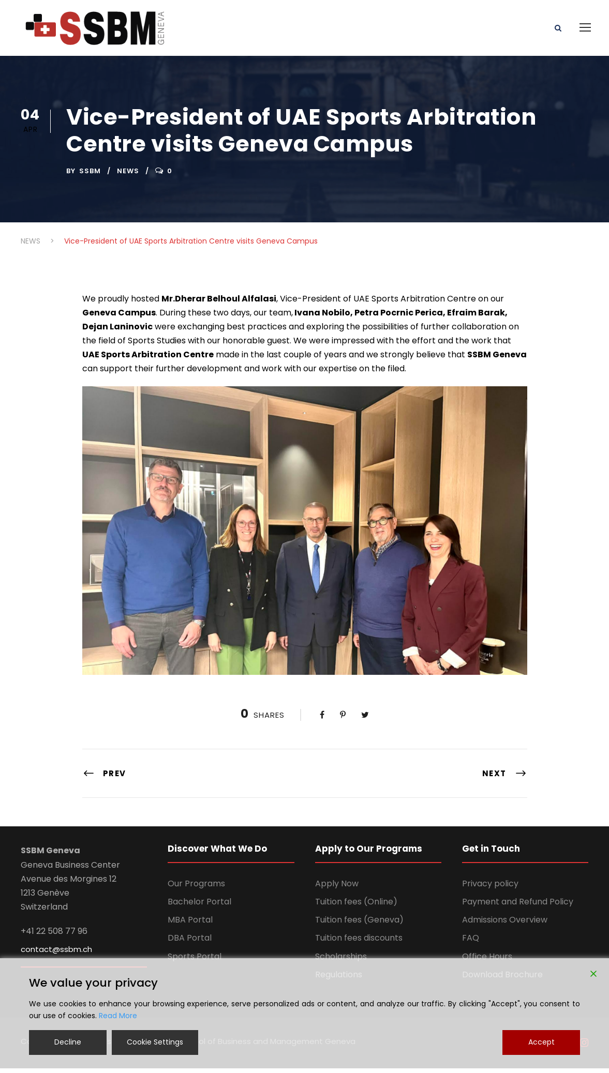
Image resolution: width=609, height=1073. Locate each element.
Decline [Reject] (67, 1042)
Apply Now (337, 888)
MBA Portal (190, 924)
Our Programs (196, 888)
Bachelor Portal (199, 906)
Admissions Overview (504, 924)
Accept (541, 1042)
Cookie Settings (155, 1042)
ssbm (90, 175)
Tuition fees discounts (359, 942)
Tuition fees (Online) (356, 906)
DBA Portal (190, 942)
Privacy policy (490, 888)
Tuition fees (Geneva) (359, 924)
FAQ (470, 942)
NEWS (128, 175)
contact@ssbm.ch (56, 953)
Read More (118, 1015)
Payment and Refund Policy (517, 906)
